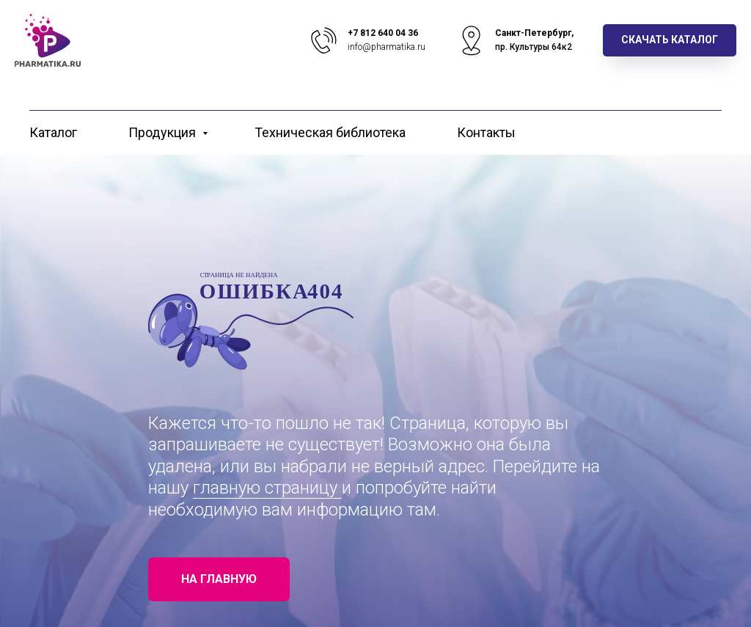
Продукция (163, 132)
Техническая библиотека (330, 132)
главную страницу (267, 487)
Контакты (486, 132)
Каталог (53, 132)
